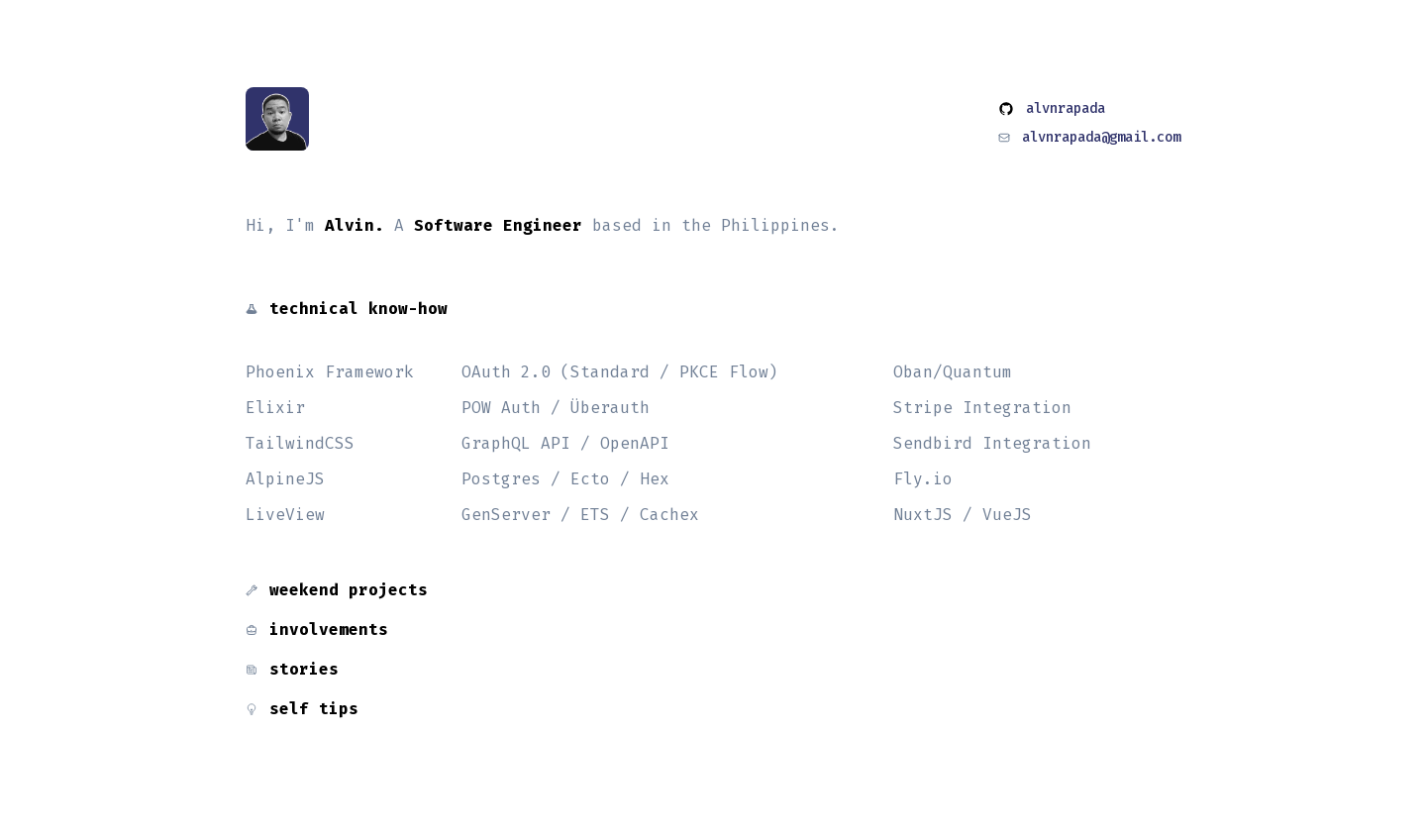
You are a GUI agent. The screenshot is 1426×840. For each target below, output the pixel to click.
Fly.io (923, 479)
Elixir (275, 407)
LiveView (285, 514)
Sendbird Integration (992, 443)
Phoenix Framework (330, 372)
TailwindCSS (300, 443)
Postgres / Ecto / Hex (565, 479)
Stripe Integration (982, 407)
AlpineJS (285, 479)
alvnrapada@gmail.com (1101, 137)
